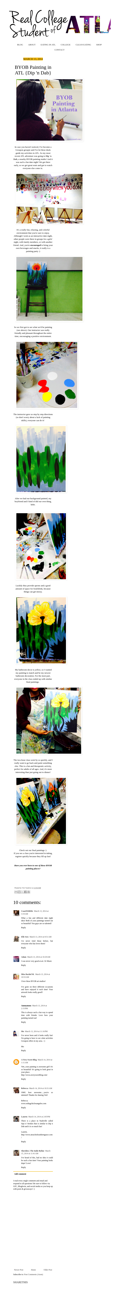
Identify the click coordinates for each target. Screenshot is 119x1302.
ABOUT (32, 44)
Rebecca (24, 1088)
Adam (23, 957)
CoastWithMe (27, 911)
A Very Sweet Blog (29, 1060)
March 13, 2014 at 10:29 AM (38, 957)
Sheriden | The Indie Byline (32, 1151)
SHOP (99, 44)
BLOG (20, 44)
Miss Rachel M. (27, 974)
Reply (23, 927)
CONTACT (59, 50)
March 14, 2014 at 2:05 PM (39, 1117)
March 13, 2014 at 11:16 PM (36, 1031)
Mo (22, 1031)
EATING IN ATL (48, 44)
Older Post (48, 1270)
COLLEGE (65, 44)
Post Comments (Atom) (33, 1274)
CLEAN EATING (83, 44)
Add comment (20, 1174)
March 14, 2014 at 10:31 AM (40, 1088)
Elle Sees (25, 937)
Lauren (24, 1117)
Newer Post (18, 1270)
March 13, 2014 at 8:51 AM (41, 937)
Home (33, 1270)
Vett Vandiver (27, 888)
